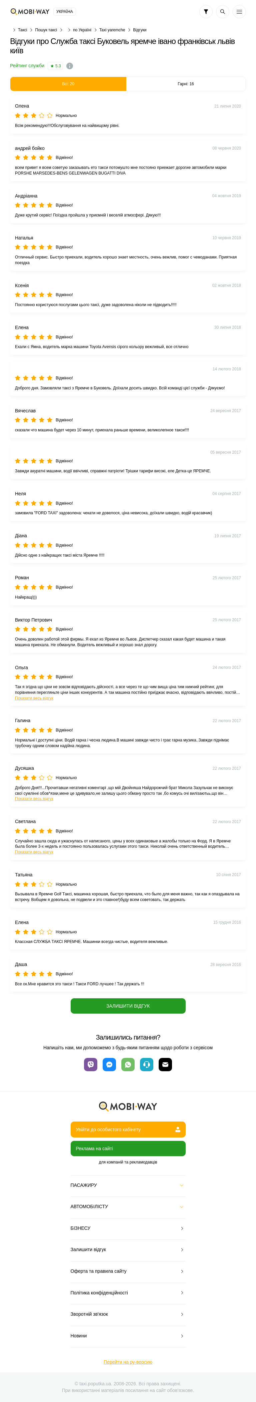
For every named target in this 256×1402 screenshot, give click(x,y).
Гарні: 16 (186, 84)
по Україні (82, 30)
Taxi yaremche (112, 30)
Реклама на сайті (94, 1148)
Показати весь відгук (34, 698)
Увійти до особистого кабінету (128, 1129)
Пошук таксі (46, 30)
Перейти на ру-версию (128, 1362)
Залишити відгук (128, 1006)
